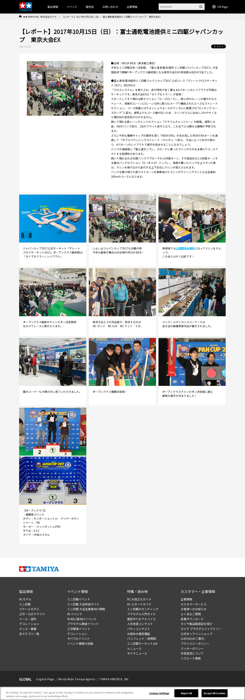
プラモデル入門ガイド (141, 614)
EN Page (220, 7)
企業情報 (186, 599)
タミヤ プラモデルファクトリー (201, 629)
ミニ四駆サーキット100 (142, 643)
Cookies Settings (159, 693)
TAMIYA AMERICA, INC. (114, 679)
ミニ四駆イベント (78, 599)
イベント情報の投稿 (80, 643)
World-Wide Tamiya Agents (76, 679)
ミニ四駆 (25, 604)
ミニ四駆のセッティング (142, 609)
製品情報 (52, 7)
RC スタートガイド (139, 604)
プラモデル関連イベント (83, 624)
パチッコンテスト (138, 629)
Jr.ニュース (134, 648)
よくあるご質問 (191, 614)
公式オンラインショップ (196, 634)
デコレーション (29, 624)
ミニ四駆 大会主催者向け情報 (86, 609)
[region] (122, 693)
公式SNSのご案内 (192, 638)
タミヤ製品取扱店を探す (196, 624)
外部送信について (192, 653)
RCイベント (74, 614)
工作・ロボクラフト (32, 614)
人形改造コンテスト (140, 624)
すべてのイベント (78, 638)
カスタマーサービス (194, 604)
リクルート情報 (191, 658)
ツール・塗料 (27, 619)
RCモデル (25, 599)
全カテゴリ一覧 (29, 634)
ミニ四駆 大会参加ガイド (83, 604)
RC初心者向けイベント (82, 619)
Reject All (186, 693)
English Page (45, 679)
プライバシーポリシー (195, 643)
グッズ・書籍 (27, 629)
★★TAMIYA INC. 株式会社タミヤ (39, 16)
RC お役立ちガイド (139, 599)
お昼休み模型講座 (138, 634)
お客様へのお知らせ (194, 609)
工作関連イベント (78, 629)
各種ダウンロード (192, 619)
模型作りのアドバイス (141, 619)
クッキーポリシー (192, 648)
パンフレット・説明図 (141, 638)
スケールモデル (29, 609)
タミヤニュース (137, 653)
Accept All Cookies (214, 693)
